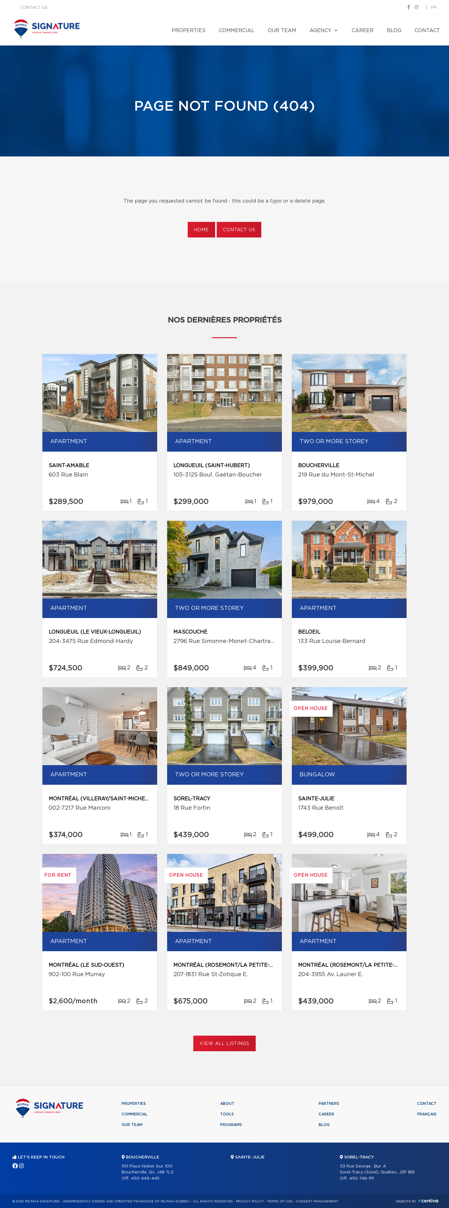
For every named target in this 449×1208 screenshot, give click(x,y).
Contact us (34, 8)
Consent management (317, 1201)
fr (434, 8)
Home (201, 230)
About (227, 1103)
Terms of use (279, 1201)
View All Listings (224, 1044)
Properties (188, 30)
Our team (282, 30)
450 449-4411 (145, 1179)
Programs (231, 1125)
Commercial (236, 30)
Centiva (428, 1201)
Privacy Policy (250, 1201)
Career (363, 30)
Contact (427, 30)
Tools (227, 1114)
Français (427, 1114)
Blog (394, 30)
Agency (320, 30)
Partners (329, 1103)
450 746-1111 (361, 1179)
